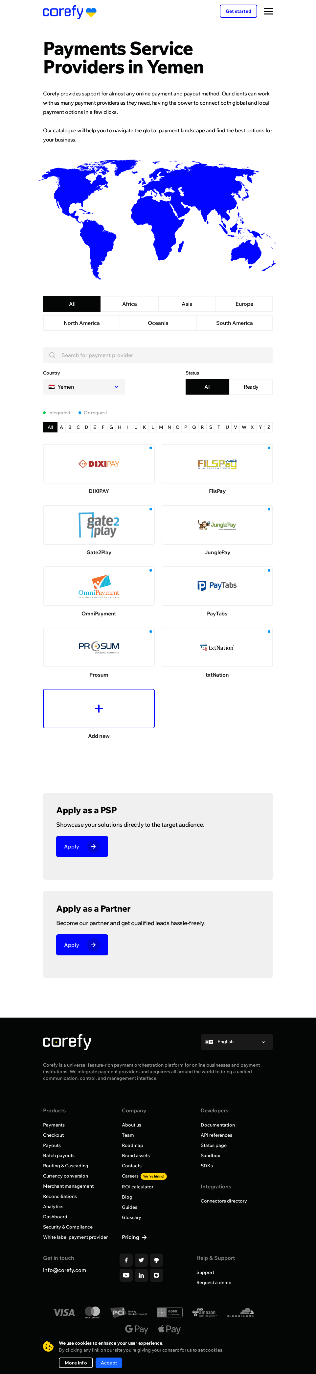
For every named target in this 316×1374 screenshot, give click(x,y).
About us (131, 1125)
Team (128, 1135)
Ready (251, 386)
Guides (129, 1207)
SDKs (207, 1166)
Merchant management (68, 1186)
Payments (54, 1125)
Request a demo (214, 1282)
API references (216, 1135)
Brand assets (136, 1155)
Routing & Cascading (65, 1166)
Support (205, 1272)
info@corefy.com (64, 1270)
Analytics (53, 1206)
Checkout (53, 1135)
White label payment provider (75, 1237)
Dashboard (55, 1217)
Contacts (132, 1166)
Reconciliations (60, 1196)
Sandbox (210, 1155)
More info (76, 1363)
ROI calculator (137, 1187)
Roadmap (132, 1145)
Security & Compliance (68, 1227)
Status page (214, 1145)
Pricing (131, 1237)
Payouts (52, 1145)
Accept (109, 1363)
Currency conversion (65, 1176)
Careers (144, 1176)
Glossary (131, 1217)
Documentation (218, 1125)
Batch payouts (59, 1155)
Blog (127, 1197)
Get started (238, 11)
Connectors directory (224, 1201)
